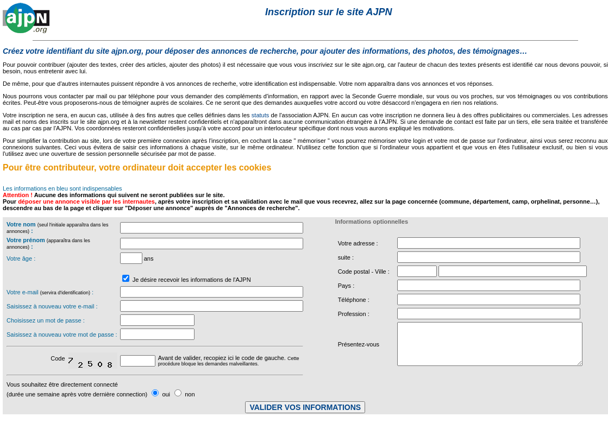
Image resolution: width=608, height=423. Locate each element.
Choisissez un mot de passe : (46, 320)
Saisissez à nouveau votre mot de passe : (62, 334)
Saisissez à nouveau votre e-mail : (52, 306)
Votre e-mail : (50, 292)
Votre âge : (21, 258)
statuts (260, 115)
